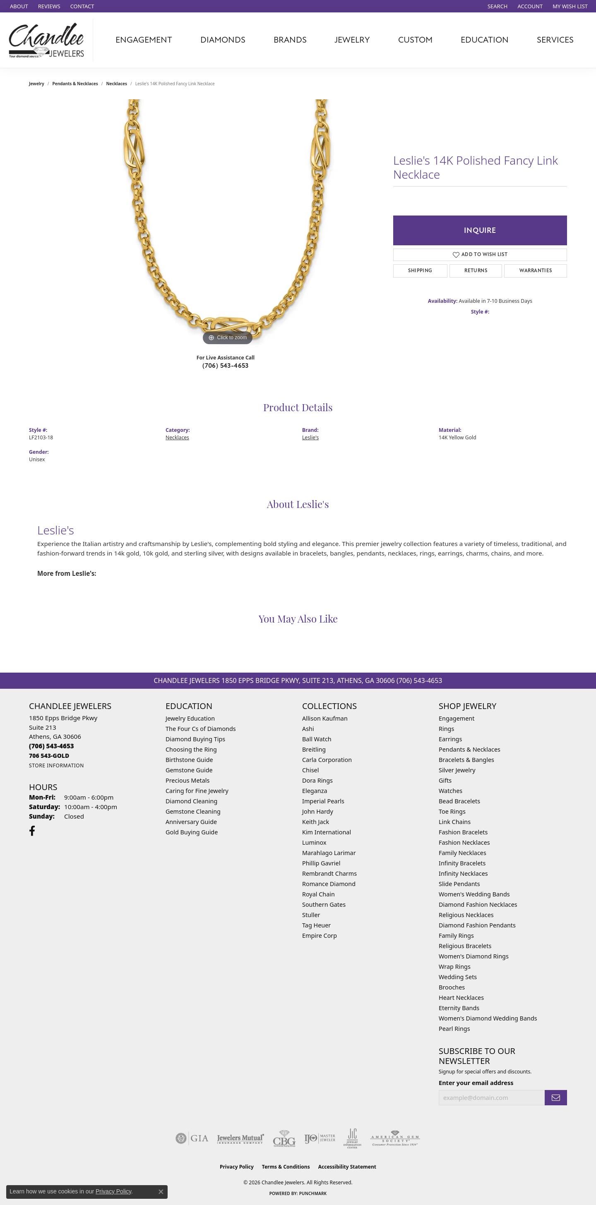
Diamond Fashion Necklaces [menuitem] (478, 904)
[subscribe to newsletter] (556, 1097)
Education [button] (485, 40)
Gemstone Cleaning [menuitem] (193, 811)
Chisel (310, 770)
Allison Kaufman (325, 718)
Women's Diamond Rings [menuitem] (474, 956)
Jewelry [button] (352, 40)
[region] (227, 223)
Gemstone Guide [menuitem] (189, 770)
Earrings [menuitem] (450, 739)
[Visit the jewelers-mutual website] (240, 1138)
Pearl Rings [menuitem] (454, 1029)
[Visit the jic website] (352, 1138)
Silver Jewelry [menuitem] (457, 770)
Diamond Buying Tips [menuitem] (195, 739)
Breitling (314, 749)
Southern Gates (324, 904)
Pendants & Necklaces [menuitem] (469, 749)
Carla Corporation (327, 760)
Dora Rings (317, 780)
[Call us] (49, 755)
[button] (497, 6)
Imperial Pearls (323, 801)
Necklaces (116, 83)
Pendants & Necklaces (75, 83)
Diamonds (222, 40)
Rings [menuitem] (446, 729)
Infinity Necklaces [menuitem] (463, 873)
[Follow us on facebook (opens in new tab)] (32, 831)
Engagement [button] (143, 40)
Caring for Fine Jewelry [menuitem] (197, 791)
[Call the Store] (51, 746)
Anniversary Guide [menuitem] (191, 822)
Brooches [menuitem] (452, 987)
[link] (18, 6)
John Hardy (317, 811)
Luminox (314, 842)
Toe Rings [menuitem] (452, 811)
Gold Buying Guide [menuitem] (192, 832)
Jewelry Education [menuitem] (190, 718)
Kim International (326, 832)
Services (555, 40)
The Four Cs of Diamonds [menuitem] (201, 729)
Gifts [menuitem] (445, 780)
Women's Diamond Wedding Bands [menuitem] (488, 1018)
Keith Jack (315, 822)
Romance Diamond (329, 884)
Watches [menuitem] (450, 791)
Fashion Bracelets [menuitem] (463, 832)
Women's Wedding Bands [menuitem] (474, 894)
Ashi (308, 729)
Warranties (535, 271)
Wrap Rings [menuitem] (455, 966)
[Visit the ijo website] (319, 1138)
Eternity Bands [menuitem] (459, 1008)
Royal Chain (318, 894)
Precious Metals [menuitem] (187, 780)
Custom (415, 40)
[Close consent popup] (161, 1191)
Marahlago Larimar (329, 853)
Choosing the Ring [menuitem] (191, 749)
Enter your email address (476, 1082)
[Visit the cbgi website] (284, 1138)
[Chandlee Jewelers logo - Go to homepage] (48, 40)
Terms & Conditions (286, 1166)
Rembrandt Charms (329, 873)
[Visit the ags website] (395, 1138)
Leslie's (310, 437)
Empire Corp (319, 935)
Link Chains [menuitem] (455, 822)
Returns (475, 271)
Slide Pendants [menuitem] (459, 884)
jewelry (36, 83)
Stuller (311, 915)
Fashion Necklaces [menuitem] (464, 842)
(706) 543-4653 (225, 366)
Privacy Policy (237, 1166)
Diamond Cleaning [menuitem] (191, 801)
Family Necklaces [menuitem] (462, 853)
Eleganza (314, 791)
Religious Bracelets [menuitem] (465, 946)
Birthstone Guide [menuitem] (189, 760)
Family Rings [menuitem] (456, 935)
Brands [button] (290, 40)
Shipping (420, 271)
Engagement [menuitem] (456, 718)
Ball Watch (317, 739)
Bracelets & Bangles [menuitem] (466, 760)
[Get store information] (56, 765)
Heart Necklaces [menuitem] (461, 997)
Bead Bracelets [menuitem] (459, 801)
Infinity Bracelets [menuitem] (462, 863)
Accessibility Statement (347, 1166)
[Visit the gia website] (192, 1138)
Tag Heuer (316, 925)
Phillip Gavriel (321, 863)
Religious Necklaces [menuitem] (466, 915)
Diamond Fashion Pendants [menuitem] (477, 925)
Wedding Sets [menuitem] (458, 977)
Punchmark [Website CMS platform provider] (313, 1193)
